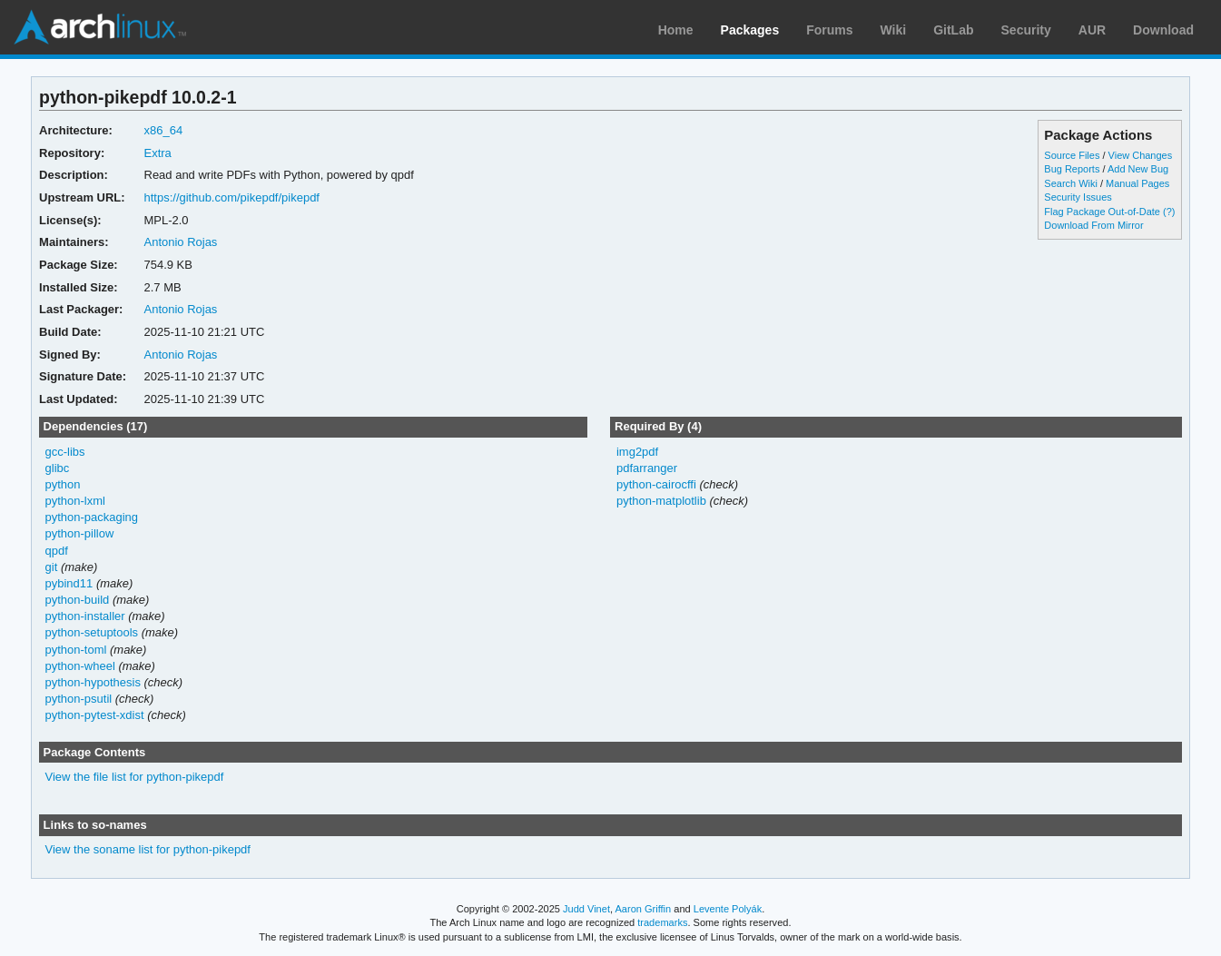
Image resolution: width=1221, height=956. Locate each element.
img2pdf (637, 451)
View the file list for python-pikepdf (134, 777)
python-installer (85, 616)
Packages (750, 30)
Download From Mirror (1093, 225)
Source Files (1071, 155)
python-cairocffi (656, 484)
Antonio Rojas (181, 242)
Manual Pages (1137, 183)
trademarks (662, 922)
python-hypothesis (93, 682)
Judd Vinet (586, 908)
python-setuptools (92, 632)
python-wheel (80, 666)
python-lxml (75, 501)
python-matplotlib (661, 501)
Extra (158, 153)
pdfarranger (646, 468)
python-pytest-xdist (94, 715)
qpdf (56, 550)
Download (1163, 30)
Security (1026, 30)
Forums (829, 30)
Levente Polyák (728, 908)
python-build (77, 599)
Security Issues (1077, 197)
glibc (57, 468)
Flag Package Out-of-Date (1102, 211)
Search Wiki (1071, 183)
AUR (1092, 30)
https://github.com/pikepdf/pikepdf (232, 197)
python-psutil (79, 698)
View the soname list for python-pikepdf (148, 849)
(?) (1169, 211)
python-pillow (79, 533)
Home (676, 30)
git (51, 567)
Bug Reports (1071, 168)
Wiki (894, 30)
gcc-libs (65, 451)
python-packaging (92, 517)
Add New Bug (1138, 168)
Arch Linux (100, 27)
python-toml (76, 649)
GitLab (953, 30)
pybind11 (69, 583)
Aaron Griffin (643, 908)
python (63, 484)
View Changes (1140, 155)
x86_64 (163, 130)
